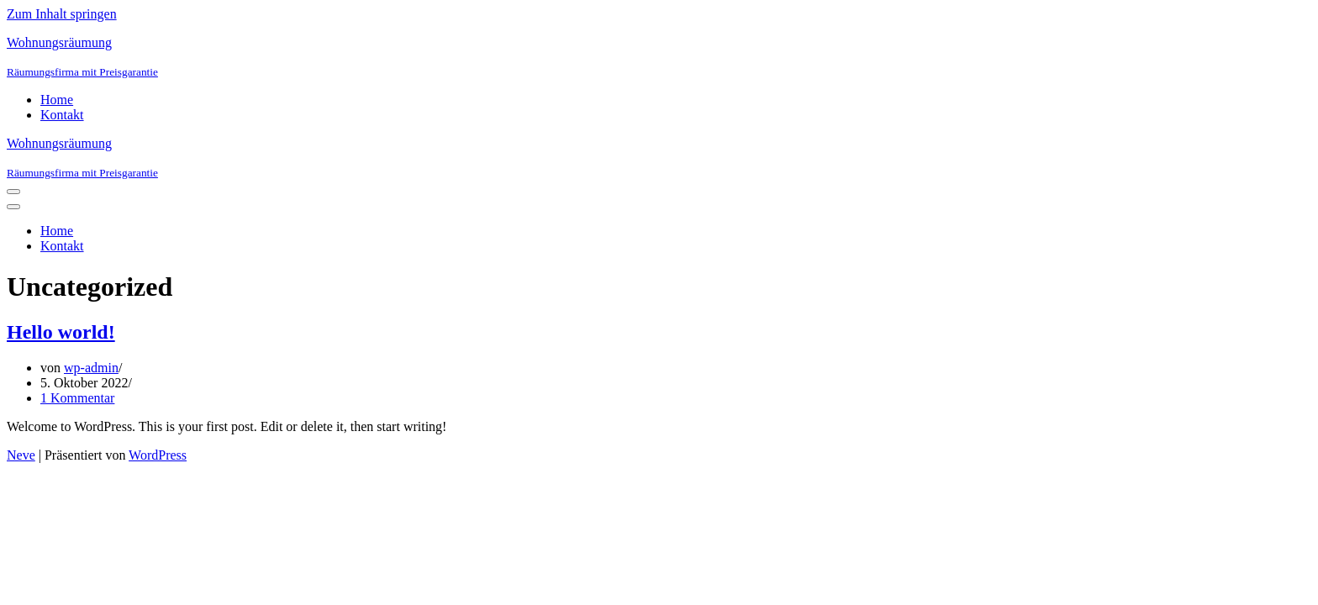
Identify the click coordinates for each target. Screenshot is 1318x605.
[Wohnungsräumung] (659, 57)
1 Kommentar (77, 398)
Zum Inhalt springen (62, 14)
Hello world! (61, 332)
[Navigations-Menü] (13, 191)
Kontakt (62, 115)
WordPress (158, 455)
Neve (21, 455)
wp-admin (91, 367)
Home (56, 99)
